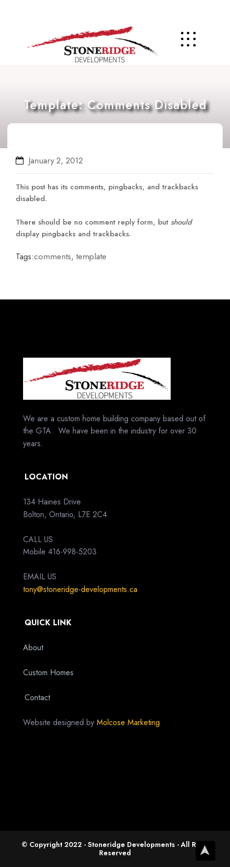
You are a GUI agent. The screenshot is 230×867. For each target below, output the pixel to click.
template (91, 256)
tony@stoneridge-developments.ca (80, 589)
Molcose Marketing (128, 722)
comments (52, 256)
